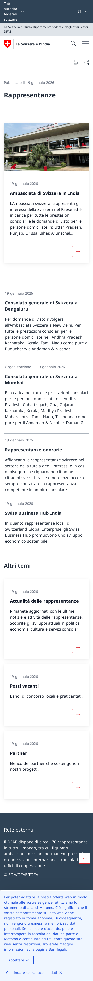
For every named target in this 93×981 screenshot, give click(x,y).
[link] (46, 323)
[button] (84, 858)
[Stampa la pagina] (75, 62)
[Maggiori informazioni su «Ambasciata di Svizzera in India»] (77, 251)
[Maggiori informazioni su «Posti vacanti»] (77, 714)
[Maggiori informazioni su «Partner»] (77, 787)
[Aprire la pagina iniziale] (27, 44)
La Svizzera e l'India (33, 44)
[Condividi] (86, 62)
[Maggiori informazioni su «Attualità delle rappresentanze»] (77, 647)
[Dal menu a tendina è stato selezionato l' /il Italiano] (83, 11)
